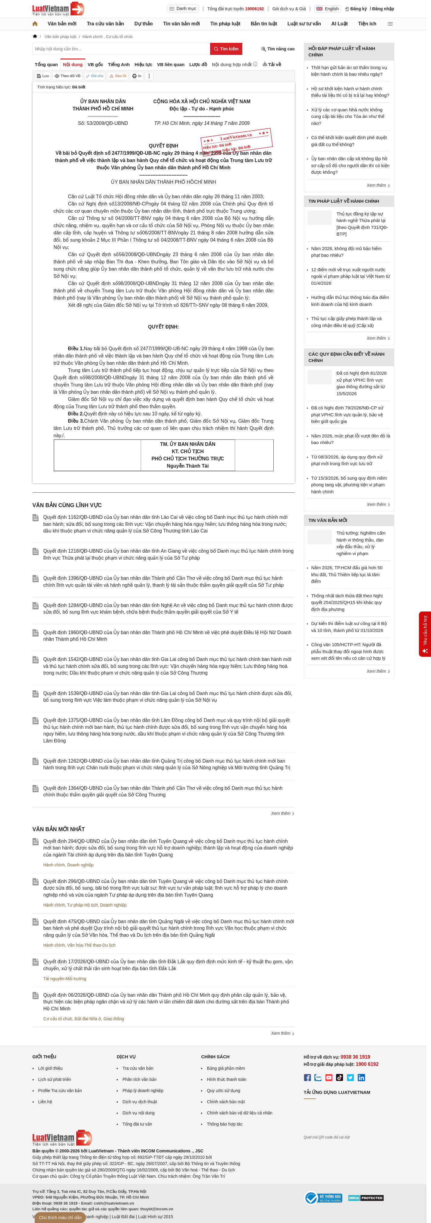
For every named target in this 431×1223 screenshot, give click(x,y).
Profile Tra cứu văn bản (60, 1090)
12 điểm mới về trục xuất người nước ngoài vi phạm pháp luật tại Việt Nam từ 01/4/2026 (350, 276)
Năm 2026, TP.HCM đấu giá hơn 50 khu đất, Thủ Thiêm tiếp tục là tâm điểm (347, 574)
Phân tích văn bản (139, 1079)
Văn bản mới (62, 23)
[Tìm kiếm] (226, 49)
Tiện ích (367, 23)
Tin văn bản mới (181, 23)
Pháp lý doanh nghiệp (142, 1090)
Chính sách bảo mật (226, 1101)
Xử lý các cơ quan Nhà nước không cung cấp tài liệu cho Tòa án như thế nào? (347, 116)
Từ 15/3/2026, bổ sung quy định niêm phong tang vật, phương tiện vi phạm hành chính (349, 484)
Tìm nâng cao (277, 49)
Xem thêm (283, 813)
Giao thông (113, 1018)
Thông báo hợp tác (224, 1124)
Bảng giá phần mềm (226, 1068)
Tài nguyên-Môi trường (65, 978)
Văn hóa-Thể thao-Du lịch (91, 945)
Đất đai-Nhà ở (88, 1018)
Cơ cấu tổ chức (57, 1018)
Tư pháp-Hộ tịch (82, 905)
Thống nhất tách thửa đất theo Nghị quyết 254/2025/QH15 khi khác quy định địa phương (347, 602)
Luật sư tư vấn (304, 23)
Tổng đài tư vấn (137, 1124)
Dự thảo (143, 23)
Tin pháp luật (225, 23)
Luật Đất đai (123, 1216)
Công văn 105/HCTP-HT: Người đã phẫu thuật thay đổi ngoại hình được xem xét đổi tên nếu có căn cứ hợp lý (348, 651)
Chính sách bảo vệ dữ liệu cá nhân (239, 1112)
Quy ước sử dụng (223, 1090)
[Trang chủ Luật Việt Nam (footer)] (62, 1144)
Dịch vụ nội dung (138, 1112)
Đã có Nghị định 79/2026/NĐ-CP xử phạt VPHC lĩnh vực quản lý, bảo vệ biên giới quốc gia (347, 414)
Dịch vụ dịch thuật (139, 1101)
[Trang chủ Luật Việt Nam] (58, 9)
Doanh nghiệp (80, 864)
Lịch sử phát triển (54, 1079)
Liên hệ (45, 1101)
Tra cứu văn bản (105, 23)
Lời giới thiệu (50, 1068)
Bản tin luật (264, 23)
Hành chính (54, 864)
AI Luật (340, 23)
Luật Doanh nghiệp (91, 1216)
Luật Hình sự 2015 (155, 1216)
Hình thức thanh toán (226, 1079)
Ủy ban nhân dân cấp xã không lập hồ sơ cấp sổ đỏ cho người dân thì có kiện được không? (350, 165)
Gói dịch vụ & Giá (289, 8)
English (327, 8)
